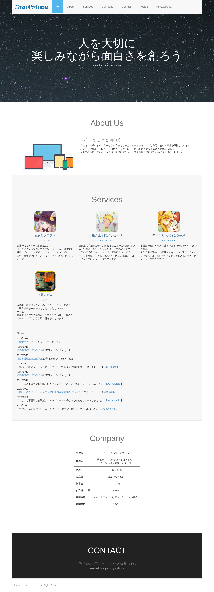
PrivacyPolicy (164, 6)
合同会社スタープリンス (26, 585)
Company (107, 6)
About (70, 6)
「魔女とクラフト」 (27, 342)
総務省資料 (110, 392)
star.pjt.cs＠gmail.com (112, 568)
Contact (126, 6)
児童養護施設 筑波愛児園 (30, 350)
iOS (40, 240)
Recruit (143, 6)
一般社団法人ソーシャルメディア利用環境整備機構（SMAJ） (49, 392)
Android (48, 240)
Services (88, 6)
